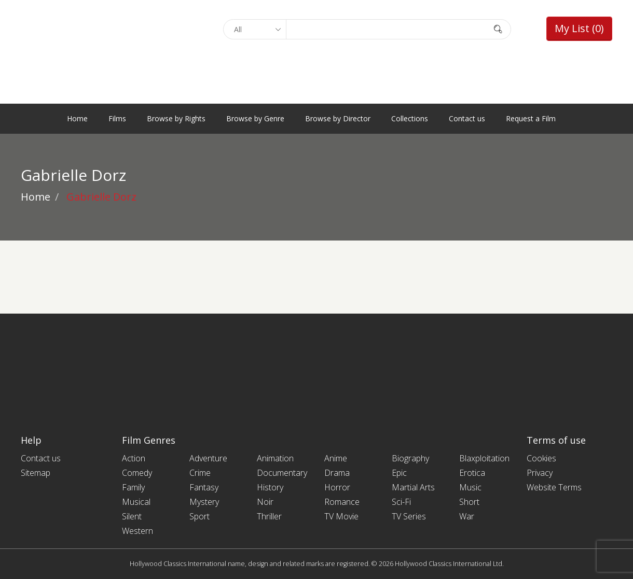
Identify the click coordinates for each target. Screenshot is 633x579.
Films (117, 118)
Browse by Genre (255, 118)
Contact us (467, 118)
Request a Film (531, 118)
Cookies (541, 458)
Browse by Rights (176, 118)
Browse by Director (337, 118)
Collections (409, 118)
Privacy (540, 472)
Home (77, 118)
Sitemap (35, 472)
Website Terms (554, 487)
